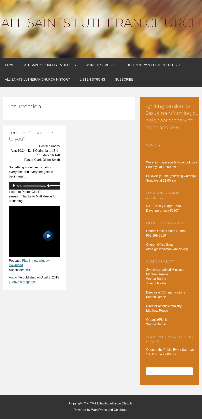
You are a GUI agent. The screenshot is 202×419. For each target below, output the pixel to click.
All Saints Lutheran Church (101, 22)
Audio (13, 277)
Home (9, 65)
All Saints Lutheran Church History (37, 79)
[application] (34, 186)
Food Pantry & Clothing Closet (152, 65)
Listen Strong (92, 79)
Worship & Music (100, 65)
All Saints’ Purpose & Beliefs (50, 65)
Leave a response (23, 282)
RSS (28, 270)
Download (16, 265)
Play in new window (36, 260)
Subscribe (124, 79)
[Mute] (49, 186)
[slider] (32, 186)
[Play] (14, 186)
